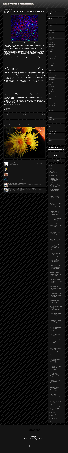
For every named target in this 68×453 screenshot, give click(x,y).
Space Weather (51, 107)
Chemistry (50, 42)
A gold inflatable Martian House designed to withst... (55, 349)
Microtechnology (51, 72)
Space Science (50, 105)
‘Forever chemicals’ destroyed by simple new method (55, 294)
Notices (49, 126)
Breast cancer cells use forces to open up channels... (55, 399)
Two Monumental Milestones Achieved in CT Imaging (55, 390)
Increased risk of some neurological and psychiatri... (55, 309)
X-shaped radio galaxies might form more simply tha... (55, 209)
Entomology (50, 53)
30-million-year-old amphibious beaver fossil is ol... (55, 233)
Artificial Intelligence (51, 23)
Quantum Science (51, 96)
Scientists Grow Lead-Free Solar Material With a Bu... (55, 204)
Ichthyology (50, 61)
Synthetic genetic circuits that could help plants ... (55, 395)
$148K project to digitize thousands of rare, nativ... (54, 383)
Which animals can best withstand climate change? (56, 289)
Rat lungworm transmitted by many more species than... (55, 221)
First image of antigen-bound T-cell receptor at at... (56, 307)
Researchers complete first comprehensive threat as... (55, 247)
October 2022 (52, 175)
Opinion (49, 84)
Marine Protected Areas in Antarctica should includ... (55, 190)
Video (49, 114)
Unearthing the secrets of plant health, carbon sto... (55, 252)
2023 (50, 169)
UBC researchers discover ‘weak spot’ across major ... (55, 316)
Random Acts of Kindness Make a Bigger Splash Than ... (55, 291)
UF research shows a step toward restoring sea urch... (55, 342)
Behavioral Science (51, 30)
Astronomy (50, 25)
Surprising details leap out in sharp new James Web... (56, 284)
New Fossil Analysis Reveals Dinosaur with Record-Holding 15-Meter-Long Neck (21, 188)
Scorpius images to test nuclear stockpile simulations (17, 183)
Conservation (50, 46)
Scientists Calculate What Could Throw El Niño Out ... (55, 238)
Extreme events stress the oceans (56, 353)
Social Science (50, 103)
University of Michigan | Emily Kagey (15, 104)
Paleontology (50, 86)
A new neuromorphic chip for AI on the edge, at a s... (56, 311)
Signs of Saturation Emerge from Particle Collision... (55, 182)
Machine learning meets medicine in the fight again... (55, 328)
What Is (49, 117)
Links (49, 138)
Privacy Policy (50, 143)
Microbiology (50, 70)
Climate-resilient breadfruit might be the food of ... (55, 321)
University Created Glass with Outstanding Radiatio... (55, 214)
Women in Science (51, 119)
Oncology (50, 82)
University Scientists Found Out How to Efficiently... (55, 304)
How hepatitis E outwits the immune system (54, 337)
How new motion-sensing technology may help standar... (55, 245)
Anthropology (50, 20)
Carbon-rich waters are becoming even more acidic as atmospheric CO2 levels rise (21, 122)
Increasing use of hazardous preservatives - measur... (55, 268)
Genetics (49, 60)
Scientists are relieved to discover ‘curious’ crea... (55, 318)
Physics (49, 89)
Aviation (49, 28)
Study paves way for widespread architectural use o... (55, 275)
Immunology (50, 63)
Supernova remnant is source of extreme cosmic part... (55, 360)
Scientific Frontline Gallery (52, 131)
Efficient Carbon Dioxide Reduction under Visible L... (55, 287)
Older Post (43, 114)
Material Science (51, 67)
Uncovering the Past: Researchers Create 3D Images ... (56, 404)
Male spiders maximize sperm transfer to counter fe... (55, 351)
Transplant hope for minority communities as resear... (55, 378)
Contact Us (50, 140)
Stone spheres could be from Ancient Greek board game (17, 162)
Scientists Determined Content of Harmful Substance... (55, 194)
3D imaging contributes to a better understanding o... (55, 199)
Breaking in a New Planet (54, 300)
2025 (50, 166)
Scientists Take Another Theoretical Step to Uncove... (55, 347)
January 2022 (52, 419)
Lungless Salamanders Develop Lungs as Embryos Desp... (55, 314)
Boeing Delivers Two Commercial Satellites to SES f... (55, 273)
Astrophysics (50, 27)
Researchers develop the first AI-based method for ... (55, 266)
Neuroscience (50, 79)
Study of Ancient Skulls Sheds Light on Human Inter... (55, 235)
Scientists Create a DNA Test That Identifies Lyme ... (56, 333)
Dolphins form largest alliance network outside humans (55, 212)
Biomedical (50, 37)
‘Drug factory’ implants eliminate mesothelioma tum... (55, 270)
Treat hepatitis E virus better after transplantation (55, 226)
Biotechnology (50, 39)
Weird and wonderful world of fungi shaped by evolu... (56, 369)
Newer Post (6, 114)
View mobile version (24, 116)
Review (49, 100)
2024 (50, 168)
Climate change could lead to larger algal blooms (55, 381)
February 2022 (53, 418)
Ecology (49, 49)
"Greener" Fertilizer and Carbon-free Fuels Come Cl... (55, 186)
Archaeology (50, 21)
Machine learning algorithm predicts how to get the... (54, 259)
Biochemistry (50, 32)
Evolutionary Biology (51, 56)
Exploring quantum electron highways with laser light (54, 298)
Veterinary (50, 112)
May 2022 (52, 414)
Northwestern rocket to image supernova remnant (55, 406)
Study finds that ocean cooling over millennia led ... (55, 242)
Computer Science (51, 44)
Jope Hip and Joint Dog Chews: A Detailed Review (16, 167)
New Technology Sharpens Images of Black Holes (54, 344)
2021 (50, 421)
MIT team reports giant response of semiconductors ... (55, 362)
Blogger (36, 450)
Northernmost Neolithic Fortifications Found (54, 374)
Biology (7, 109)
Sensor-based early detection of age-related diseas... (55, 223)
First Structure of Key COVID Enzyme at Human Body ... (55, 325)
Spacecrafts (50, 108)
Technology (50, 110)
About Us (50, 136)
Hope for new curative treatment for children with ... (55, 296)
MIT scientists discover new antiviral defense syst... (54, 409)
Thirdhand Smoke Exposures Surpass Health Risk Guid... (55, 364)
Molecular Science (51, 75)
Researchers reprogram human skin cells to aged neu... (55, 330)
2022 (50, 171)
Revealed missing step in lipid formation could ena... (55, 261)
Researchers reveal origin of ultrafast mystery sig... (55, 230)
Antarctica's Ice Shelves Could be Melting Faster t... (55, 388)
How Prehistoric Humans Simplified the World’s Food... (55, 201)
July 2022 (52, 411)
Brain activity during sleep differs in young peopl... (55, 192)
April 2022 (52, 415)
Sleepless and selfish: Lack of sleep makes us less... (55, 240)
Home (24, 114)
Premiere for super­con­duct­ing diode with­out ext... (55, 335)
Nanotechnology (51, 77)
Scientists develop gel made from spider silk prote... (55, 357)
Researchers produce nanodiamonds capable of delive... (55, 206)
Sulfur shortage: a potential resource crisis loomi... (54, 277)
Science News (50, 101)
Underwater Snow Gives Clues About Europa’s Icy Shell (55, 371)
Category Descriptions (52, 133)
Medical (49, 68)
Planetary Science (51, 91)
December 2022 (53, 172)
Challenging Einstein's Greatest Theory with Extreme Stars (18, 178)
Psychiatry (50, 93)
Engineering (50, 51)
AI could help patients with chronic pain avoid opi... (56, 392)
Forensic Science (51, 58)
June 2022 (52, 412)
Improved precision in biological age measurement (55, 340)
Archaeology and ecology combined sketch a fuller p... (55, 197)
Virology (49, 115)
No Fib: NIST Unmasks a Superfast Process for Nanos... (55, 256)
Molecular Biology (51, 74)
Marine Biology (50, 65)
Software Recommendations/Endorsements (55, 129)
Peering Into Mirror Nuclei (54, 184)
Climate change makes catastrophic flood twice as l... (55, 385)
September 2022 (53, 176)
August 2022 (52, 178)
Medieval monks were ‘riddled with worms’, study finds (56, 302)
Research (50, 98)
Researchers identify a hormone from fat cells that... (55, 367)
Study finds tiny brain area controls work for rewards (56, 180)
